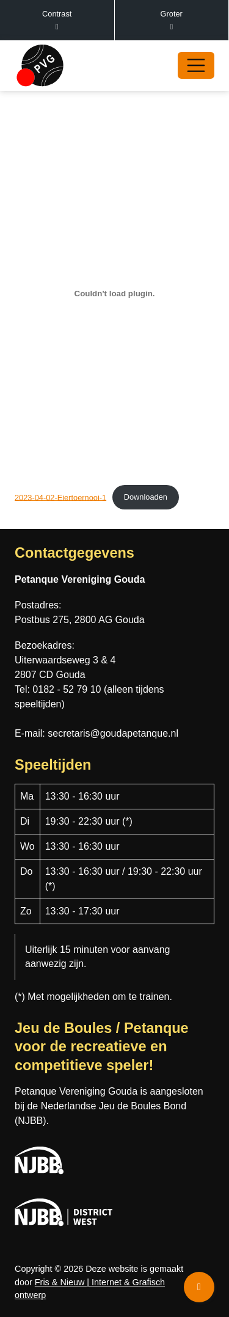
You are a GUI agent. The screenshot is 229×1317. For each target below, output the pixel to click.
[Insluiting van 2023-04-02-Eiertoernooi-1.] (114, 294)
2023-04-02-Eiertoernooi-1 (60, 497)
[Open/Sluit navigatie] (196, 65)
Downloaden (145, 497)
